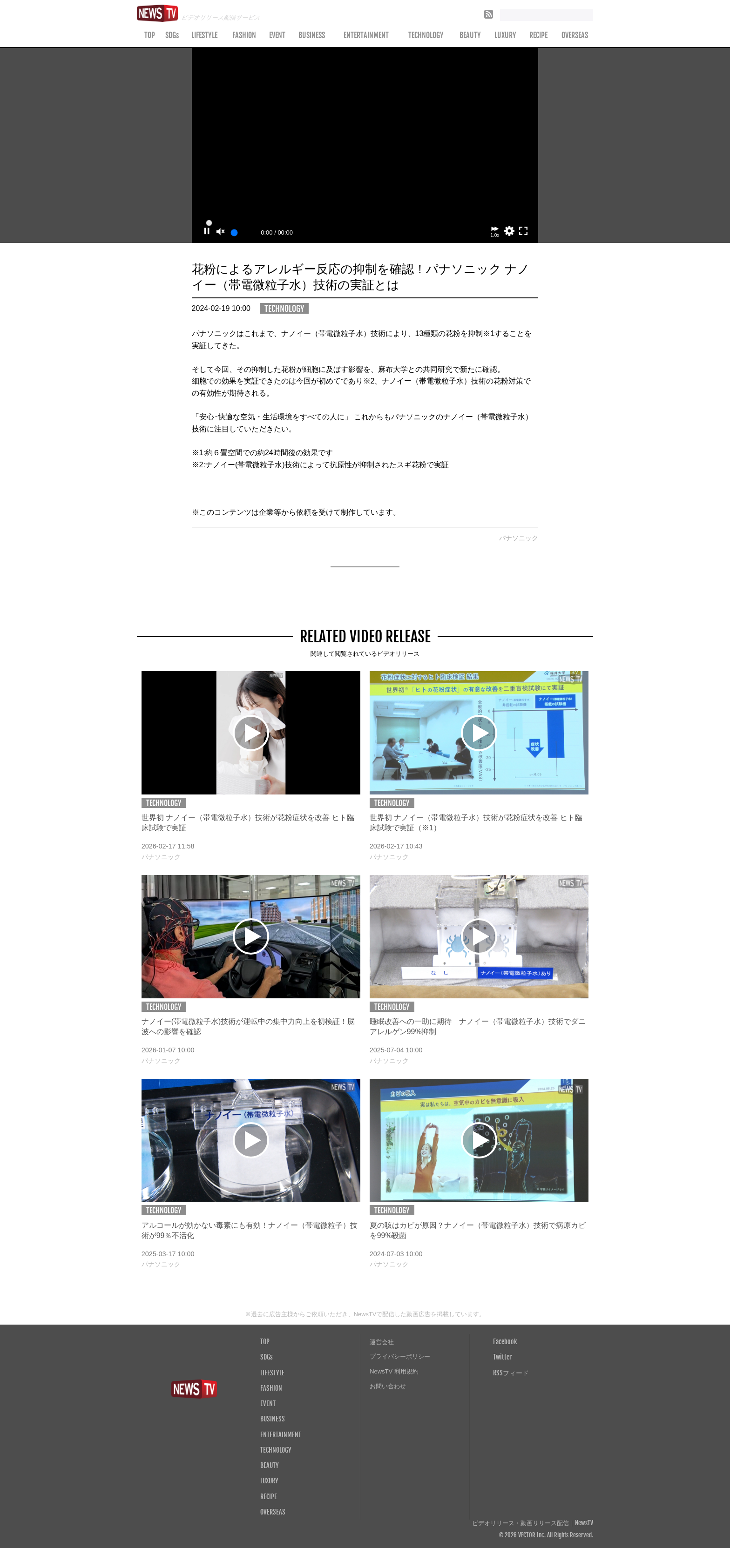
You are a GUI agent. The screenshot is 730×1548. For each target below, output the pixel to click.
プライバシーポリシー (400, 1356)
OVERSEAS (574, 35)
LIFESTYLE (204, 35)
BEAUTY (470, 35)
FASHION (244, 35)
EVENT (277, 35)
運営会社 (382, 1342)
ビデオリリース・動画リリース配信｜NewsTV (532, 1523)
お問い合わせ (388, 1386)
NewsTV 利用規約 (394, 1371)
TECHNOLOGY (426, 35)
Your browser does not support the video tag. (365, 145)
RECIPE (538, 35)
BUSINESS (311, 35)
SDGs (172, 35)
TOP (149, 35)
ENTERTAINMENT (366, 35)
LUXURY (505, 35)
